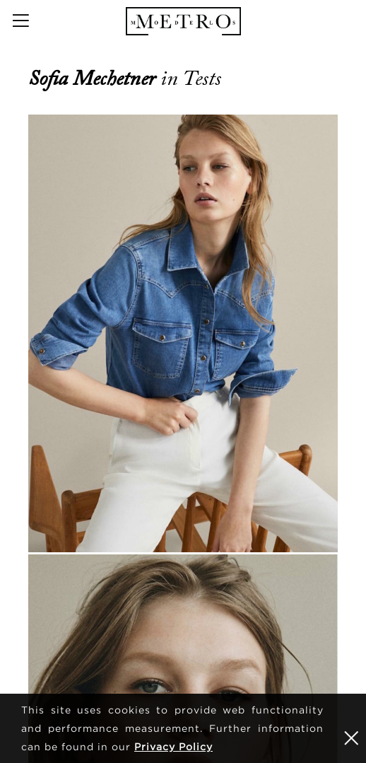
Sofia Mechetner (94, 78)
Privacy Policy (173, 746)
